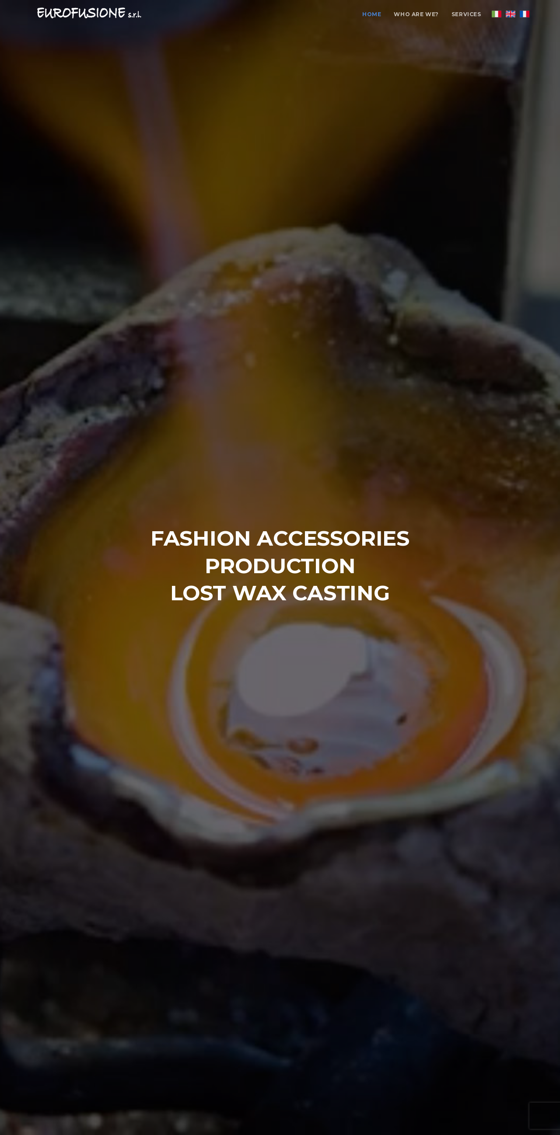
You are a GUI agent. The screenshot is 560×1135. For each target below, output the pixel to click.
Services (466, 14)
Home (371, 14)
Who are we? (416, 14)
